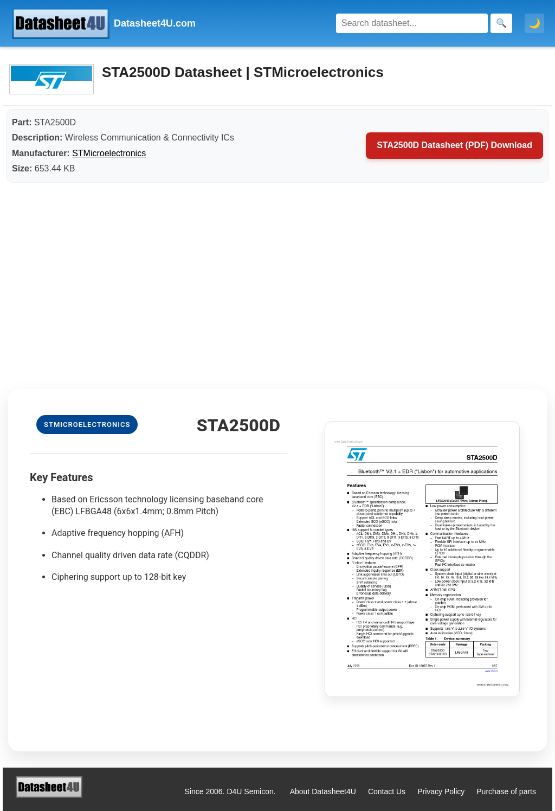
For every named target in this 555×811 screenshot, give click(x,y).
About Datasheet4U (323, 791)
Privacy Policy (440, 791)
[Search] (412, 23)
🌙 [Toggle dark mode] (534, 23)
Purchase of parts (506, 791)
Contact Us (386, 791)
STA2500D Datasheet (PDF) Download (454, 145)
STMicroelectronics (109, 153)
